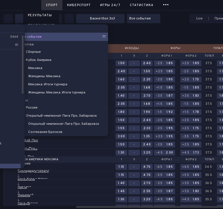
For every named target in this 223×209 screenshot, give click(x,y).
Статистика (142, 5)
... (166, 4)
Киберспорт (79, 5)
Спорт (52, 5)
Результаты (40, 15)
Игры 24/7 (110, 5)
